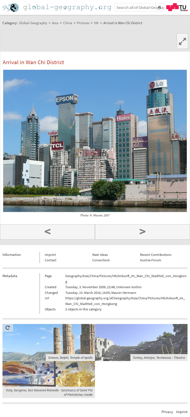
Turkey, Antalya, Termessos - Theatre (159, 357)
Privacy (167, 411)
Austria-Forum (150, 260)
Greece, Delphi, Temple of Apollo (70, 357)
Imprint (50, 254)
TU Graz (177, 7)
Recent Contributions (155, 254)
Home (57, 7)
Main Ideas (100, 254)
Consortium (101, 260)
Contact (50, 260)
